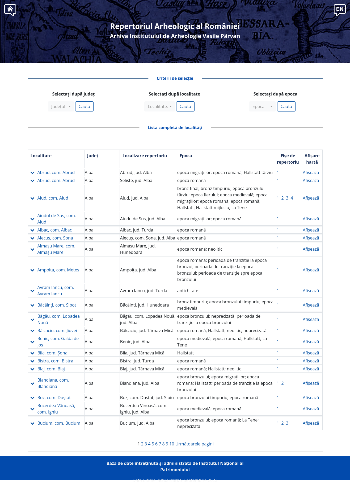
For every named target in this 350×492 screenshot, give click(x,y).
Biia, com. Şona (52, 353)
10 (171, 444)
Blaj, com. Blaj (51, 369)
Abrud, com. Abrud (56, 172)
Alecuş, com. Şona (55, 238)
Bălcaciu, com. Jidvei (57, 330)
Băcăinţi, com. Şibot (56, 305)
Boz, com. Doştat (54, 397)
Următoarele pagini (194, 444)
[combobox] (61, 106)
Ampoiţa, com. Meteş (58, 270)
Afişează (311, 172)
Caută (84, 106)
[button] (340, 9)
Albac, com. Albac (54, 230)
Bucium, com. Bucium (59, 423)
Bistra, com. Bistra (55, 361)
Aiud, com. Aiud (52, 198)
